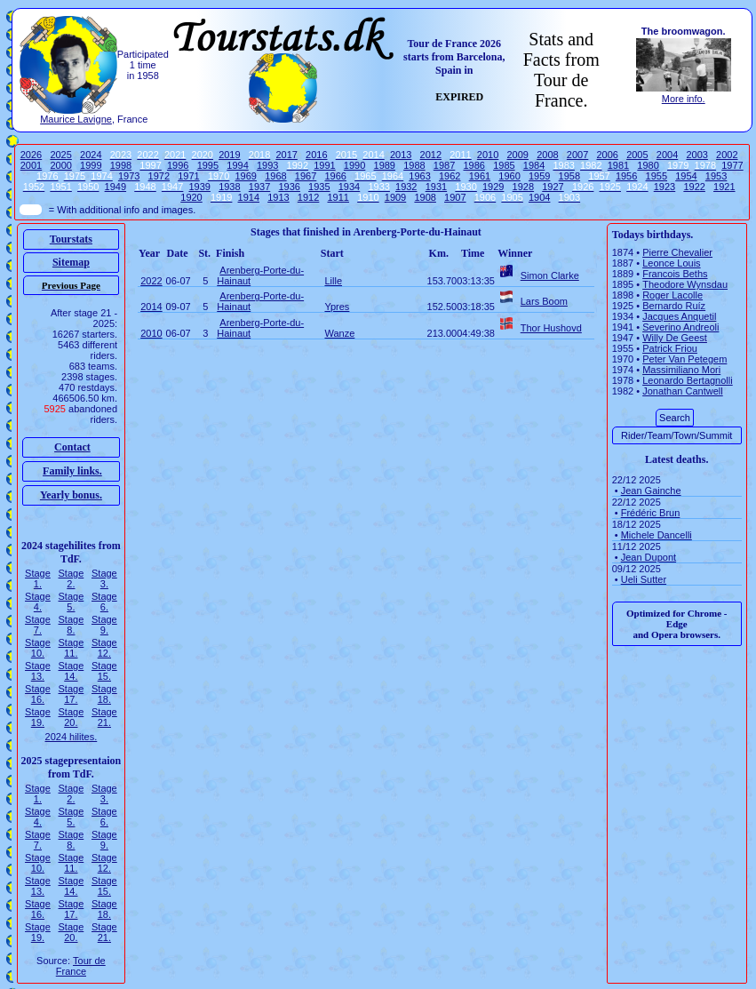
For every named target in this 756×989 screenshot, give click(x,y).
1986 (473, 165)
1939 (199, 186)
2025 (60, 154)
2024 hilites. (71, 736)
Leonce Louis (671, 263)
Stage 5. (71, 601)
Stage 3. (104, 578)
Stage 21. (104, 717)
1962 (449, 176)
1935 (319, 186)
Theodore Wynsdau (685, 284)
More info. (683, 98)
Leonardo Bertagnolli (687, 380)
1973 (128, 176)
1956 (626, 176)
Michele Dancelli (656, 535)
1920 (191, 197)
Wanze (339, 333)
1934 (349, 186)
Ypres (336, 306)
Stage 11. (71, 647)
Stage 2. (71, 578)
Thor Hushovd (551, 328)
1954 (685, 176)
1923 (664, 186)
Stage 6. (104, 601)
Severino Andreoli (680, 327)
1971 (188, 176)
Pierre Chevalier (677, 252)
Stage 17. (71, 694)
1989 (384, 165)
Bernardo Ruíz (673, 305)
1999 (90, 165)
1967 (305, 176)
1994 (237, 165)
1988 (414, 165)
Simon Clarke (550, 275)
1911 (338, 197)
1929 (493, 186)
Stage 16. (38, 694)
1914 (248, 197)
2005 (637, 154)
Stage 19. (38, 717)
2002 (726, 154)
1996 (177, 165)
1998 (120, 165)
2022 (151, 280)
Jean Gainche (651, 490)
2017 (286, 154)
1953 (716, 176)
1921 (724, 186)
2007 (577, 154)
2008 (547, 154)
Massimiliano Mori (681, 369)
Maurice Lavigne (76, 119)
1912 (308, 197)
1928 (523, 186)
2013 (400, 154)
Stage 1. (38, 578)
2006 (606, 154)
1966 (335, 176)
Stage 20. (71, 717)
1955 (656, 176)
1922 (693, 186)
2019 (229, 154)
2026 (31, 154)
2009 (518, 154)
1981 (618, 165)
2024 (90, 154)
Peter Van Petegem (684, 359)
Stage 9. (104, 624)
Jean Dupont (648, 557)
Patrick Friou (669, 348)
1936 (288, 186)
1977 (732, 165)
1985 (503, 165)
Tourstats (71, 239)
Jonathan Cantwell (682, 391)
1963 (419, 176)
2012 (431, 154)
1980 (647, 165)
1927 (552, 186)
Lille (333, 280)
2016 (316, 154)
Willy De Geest (674, 337)
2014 (151, 306)
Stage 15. (104, 671)
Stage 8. (71, 624)
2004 (667, 154)
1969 (245, 176)
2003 (696, 154)
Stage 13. (38, 671)
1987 (444, 165)
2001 (31, 165)
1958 (569, 176)
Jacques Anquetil (679, 316)
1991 (324, 165)
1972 (159, 176)
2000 (60, 165)
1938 (229, 186)
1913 (278, 197)
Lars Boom (544, 301)
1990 (354, 165)
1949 (115, 186)
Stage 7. (38, 624)
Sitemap (71, 262)
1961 (479, 176)
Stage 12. (104, 647)
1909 (395, 197)
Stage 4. (38, 601)
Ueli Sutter (643, 579)
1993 (267, 165)
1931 (436, 186)
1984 (534, 165)
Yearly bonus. (71, 495)
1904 (539, 197)
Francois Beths (674, 273)
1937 (259, 186)
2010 (487, 154)
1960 (509, 176)
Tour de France (81, 966)
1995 (208, 165)
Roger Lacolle (672, 295)
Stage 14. (71, 671)
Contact (72, 447)
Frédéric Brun (650, 512)
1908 (424, 197)
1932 (406, 186)
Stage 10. (38, 647)
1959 (539, 176)
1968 (275, 176)
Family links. (72, 471)
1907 (455, 197)
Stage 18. (104, 694)
